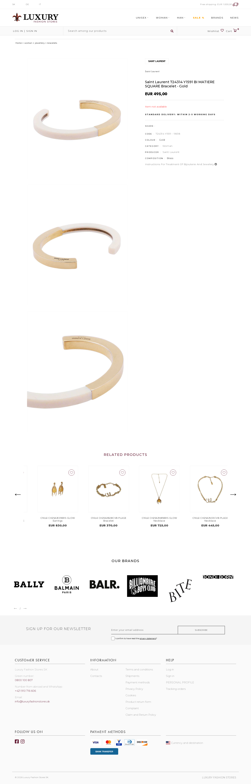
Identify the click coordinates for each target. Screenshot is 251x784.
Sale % (198, 17)
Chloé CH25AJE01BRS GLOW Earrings (100, 519)
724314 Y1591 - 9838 (168, 133)
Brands (217, 17)
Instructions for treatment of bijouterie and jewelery (181, 164)
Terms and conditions (139, 669)
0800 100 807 (24, 680)
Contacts (96, 676)
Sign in (31, 31)
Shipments (132, 676)
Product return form (138, 701)
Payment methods (138, 682)
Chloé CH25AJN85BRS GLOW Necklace (202, 519)
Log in (17, 31)
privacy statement (148, 638)
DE (27, 4)
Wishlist (215, 31)
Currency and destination (184, 743)
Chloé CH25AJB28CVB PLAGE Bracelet (151, 519)
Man (181, 17)
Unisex (142, 17)
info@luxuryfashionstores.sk (32, 701)
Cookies (131, 695)
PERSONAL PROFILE (180, 682)
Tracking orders (176, 689)
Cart (232, 31)
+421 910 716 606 (25, 690)
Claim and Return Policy (141, 714)
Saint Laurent (171, 152)
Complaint (132, 708)
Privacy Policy (134, 689)
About (94, 669)
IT (40, 4)
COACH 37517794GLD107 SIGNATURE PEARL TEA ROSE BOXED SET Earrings (49, 520)
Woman (163, 17)
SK (13, 4)
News (234, 17)
